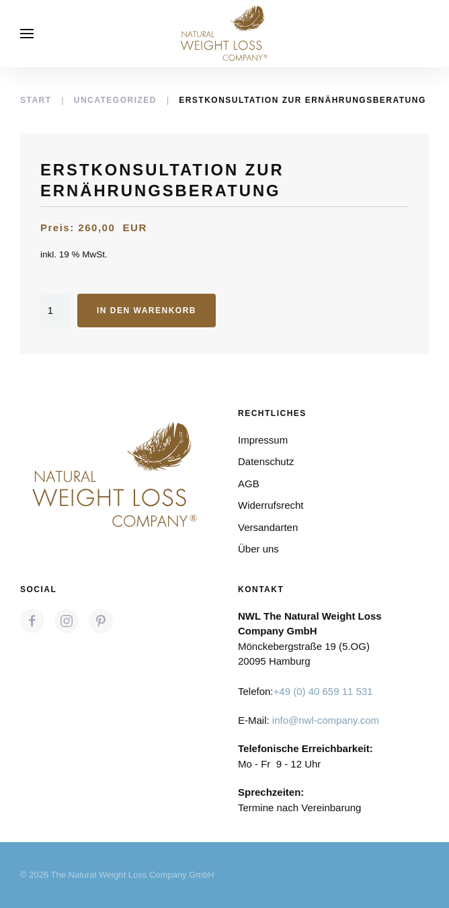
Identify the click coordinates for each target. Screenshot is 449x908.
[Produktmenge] (55, 310)
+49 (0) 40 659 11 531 (323, 691)
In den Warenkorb (146, 310)
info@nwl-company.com (325, 720)
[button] (27, 33)
